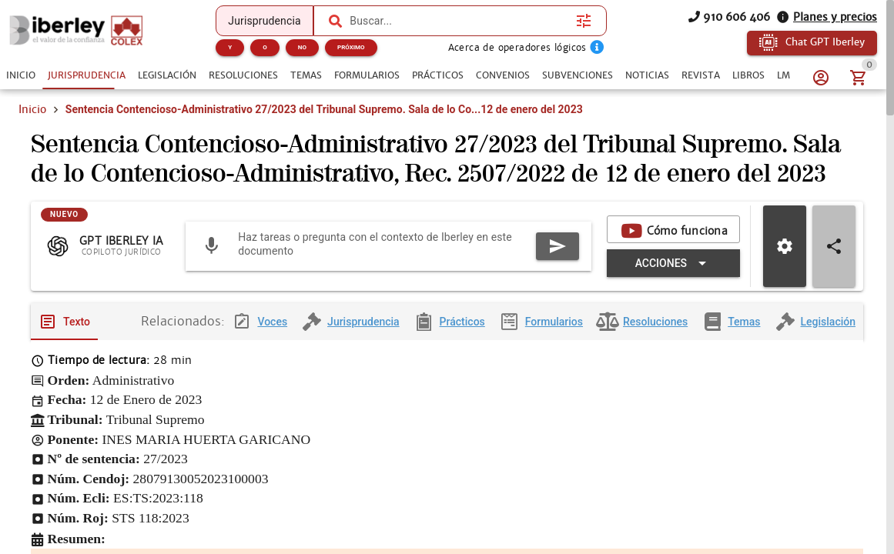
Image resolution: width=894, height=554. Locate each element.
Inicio (32, 109)
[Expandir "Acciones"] (673, 275)
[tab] (21, 75)
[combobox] (459, 21)
